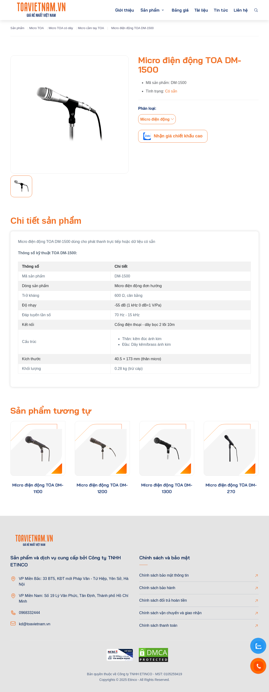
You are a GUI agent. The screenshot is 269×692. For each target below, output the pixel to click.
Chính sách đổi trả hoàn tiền (163, 600)
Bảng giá (180, 10)
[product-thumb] (37, 448)
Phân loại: (147, 108)
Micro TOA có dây (61, 28)
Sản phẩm (150, 10)
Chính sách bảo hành (157, 588)
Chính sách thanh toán (158, 625)
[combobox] (157, 119)
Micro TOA (36, 28)
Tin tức (221, 10)
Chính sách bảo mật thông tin (164, 575)
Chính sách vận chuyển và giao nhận (170, 613)
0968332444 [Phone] (29, 613)
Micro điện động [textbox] (155, 119)
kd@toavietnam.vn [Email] (34, 624)
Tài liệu (201, 10)
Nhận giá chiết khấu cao (173, 136)
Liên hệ (241, 10)
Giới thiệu (124, 10)
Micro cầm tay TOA (91, 28)
